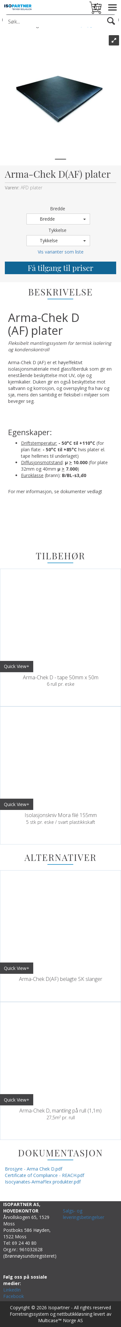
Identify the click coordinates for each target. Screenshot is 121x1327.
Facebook (13, 1296)
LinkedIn (12, 1290)
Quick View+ (16, 666)
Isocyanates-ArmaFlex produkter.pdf (43, 1182)
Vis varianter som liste (61, 252)
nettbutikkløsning (74, 1314)
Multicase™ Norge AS (60, 1320)
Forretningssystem (29, 1314)
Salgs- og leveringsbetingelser (83, 1214)
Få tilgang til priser (60, 268)
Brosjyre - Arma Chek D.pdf (33, 1169)
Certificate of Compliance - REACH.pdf (44, 1175)
